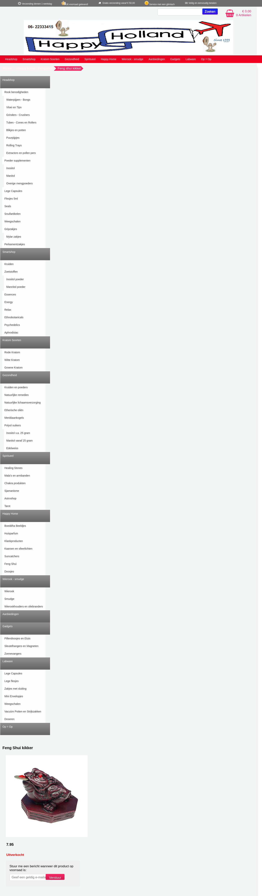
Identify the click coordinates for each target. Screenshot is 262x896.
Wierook (9, 591)
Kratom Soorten (50, 59)
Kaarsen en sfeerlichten (18, 548)
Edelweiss (12, 448)
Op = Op (206, 59)
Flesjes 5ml (11, 198)
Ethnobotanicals (13, 317)
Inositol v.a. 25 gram (18, 432)
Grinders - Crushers (18, 114)
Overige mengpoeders (19, 183)
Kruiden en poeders (16, 387)
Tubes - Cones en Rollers (21, 122)
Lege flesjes (11, 681)
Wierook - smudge (132, 59)
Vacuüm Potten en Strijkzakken (22, 711)
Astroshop (10, 498)
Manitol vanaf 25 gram (19, 440)
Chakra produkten (14, 483)
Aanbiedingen (157, 59)
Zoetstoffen (11, 271)
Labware (191, 59)
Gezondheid (72, 59)
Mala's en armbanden (17, 475)
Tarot (7, 506)
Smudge (9, 598)
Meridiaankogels (14, 417)
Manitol (10, 175)
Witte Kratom (12, 359)
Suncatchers (11, 556)
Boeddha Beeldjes (15, 525)
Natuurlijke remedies (16, 394)
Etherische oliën (13, 410)
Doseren (9, 719)
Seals (7, 206)
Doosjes (9, 571)
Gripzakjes (10, 229)
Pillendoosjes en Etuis (17, 638)
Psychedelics (12, 324)
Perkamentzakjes (14, 244)
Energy (8, 302)
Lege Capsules (13, 191)
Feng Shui (10, 563)
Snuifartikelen (12, 213)
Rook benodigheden (16, 92)
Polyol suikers (12, 425)
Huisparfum (11, 533)
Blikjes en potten (16, 130)
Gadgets (175, 59)
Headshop (11, 59)
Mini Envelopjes (13, 696)
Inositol (10, 168)
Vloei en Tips (14, 107)
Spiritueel (90, 59)
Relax (7, 309)
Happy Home (108, 59)
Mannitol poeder (15, 286)
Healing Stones (13, 467)
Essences (10, 294)
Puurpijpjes (12, 137)
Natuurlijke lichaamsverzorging (22, 402)
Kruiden (9, 264)
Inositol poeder (15, 279)
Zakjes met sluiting (15, 688)
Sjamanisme (11, 490)
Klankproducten (13, 541)
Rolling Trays (14, 145)
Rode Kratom (12, 352)
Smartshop (29, 59)
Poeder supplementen (17, 160)
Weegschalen (12, 221)
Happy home (26, 68)
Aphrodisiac (11, 332)
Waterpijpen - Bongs (18, 99)
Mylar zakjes (13, 236)
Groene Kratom (13, 367)
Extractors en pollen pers (21, 152)
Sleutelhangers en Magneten (21, 646)
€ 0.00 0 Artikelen (243, 13)
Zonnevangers (13, 653)
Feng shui (45, 68)
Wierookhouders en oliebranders (23, 606)
